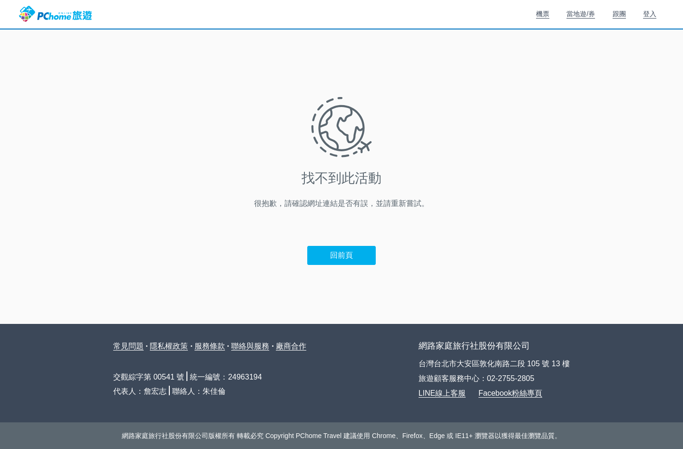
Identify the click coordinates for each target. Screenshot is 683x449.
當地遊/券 (580, 14)
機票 (542, 14)
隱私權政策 (169, 346)
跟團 (619, 14)
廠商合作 (291, 346)
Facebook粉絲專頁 (510, 393)
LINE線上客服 (442, 393)
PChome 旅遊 (55, 14)
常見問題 (128, 346)
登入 (649, 14)
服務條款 (210, 346)
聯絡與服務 (250, 346)
